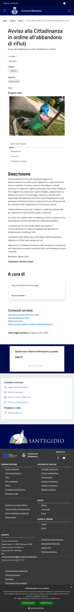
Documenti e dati (11, 493)
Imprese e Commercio (49, 481)
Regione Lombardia (10, 3)
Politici (7, 485)
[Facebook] (58, 458)
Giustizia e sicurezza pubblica (16, 505)
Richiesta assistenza (49, 551)
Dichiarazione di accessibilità (16, 583)
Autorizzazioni (10, 517)
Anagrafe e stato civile (49, 469)
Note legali (9, 579)
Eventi (43, 528)
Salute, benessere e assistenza (17, 513)
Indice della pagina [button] (18, 144)
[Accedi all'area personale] (64, 3)
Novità (13, 20)
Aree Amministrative (13, 473)
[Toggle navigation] (4, 10)
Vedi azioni (14, 61)
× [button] (71, 587)
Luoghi (43, 524)
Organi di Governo (12, 469)
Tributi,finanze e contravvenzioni (17, 509)
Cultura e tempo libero (49, 473)
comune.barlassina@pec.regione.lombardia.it (19, 556)
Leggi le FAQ (46, 547)
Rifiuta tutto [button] (46, 603)
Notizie (44, 505)
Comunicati (45, 509)
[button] (37, 608)
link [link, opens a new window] (58, 598)
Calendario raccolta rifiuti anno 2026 (23, 314)
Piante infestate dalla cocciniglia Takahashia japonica (30, 324)
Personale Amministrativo (15, 489)
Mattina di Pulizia (15, 320)
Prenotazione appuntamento (52, 539)
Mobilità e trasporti (48, 489)
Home (5, 20)
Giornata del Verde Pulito (18, 317)
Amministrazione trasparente (16, 571)
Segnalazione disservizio (50, 543)
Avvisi (20, 20)
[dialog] (37, 598)
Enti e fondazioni (11, 481)
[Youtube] (64, 458)
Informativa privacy (12, 575)
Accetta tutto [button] (28, 603)
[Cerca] (69, 11)
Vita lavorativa (46, 477)
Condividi (13, 56)
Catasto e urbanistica (49, 485)
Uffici (7, 477)
